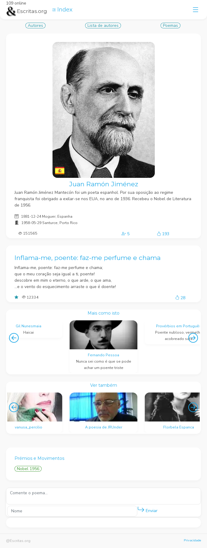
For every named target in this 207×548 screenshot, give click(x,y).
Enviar (147, 509)
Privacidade (192, 540)
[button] (141, 509)
